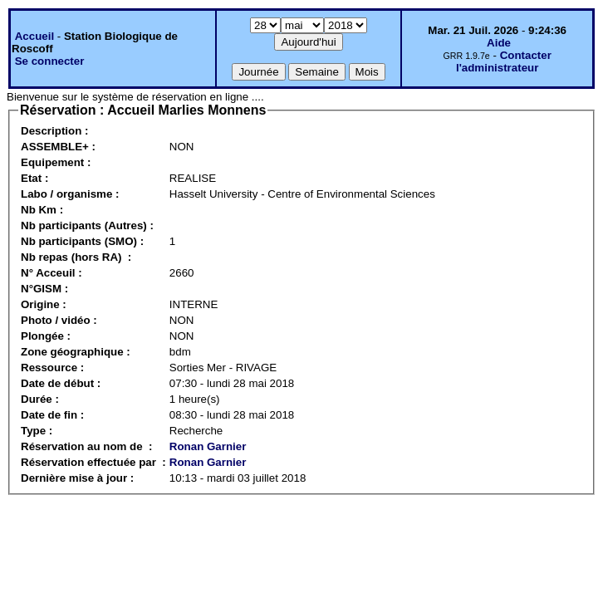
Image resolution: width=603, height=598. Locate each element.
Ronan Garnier (208, 446)
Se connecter (50, 61)
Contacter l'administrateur (504, 61)
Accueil (34, 36)
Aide (499, 43)
